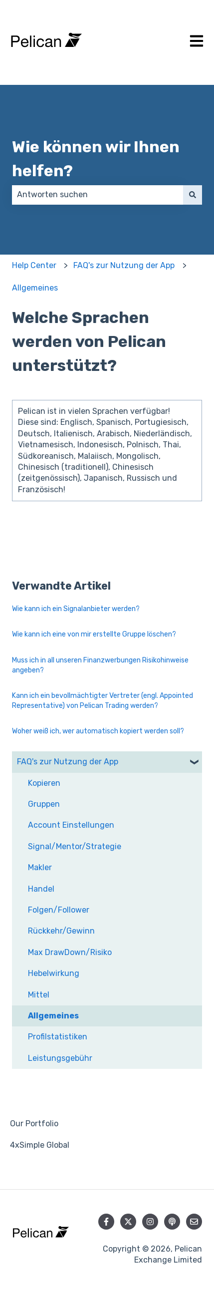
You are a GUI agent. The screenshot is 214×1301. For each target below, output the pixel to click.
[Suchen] (192, 194)
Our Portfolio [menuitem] (34, 1123)
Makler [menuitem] (40, 867)
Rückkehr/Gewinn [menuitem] (61, 931)
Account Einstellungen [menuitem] (71, 825)
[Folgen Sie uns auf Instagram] (150, 1222)
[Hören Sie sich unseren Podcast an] (172, 1222)
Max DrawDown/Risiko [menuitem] (70, 952)
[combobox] (97, 194)
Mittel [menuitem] (38, 994)
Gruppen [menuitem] (44, 804)
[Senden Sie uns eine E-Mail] (194, 1222)
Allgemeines (35, 288)
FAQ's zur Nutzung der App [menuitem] (67, 761)
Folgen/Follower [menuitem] (58, 910)
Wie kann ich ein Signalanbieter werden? (76, 609)
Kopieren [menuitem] (44, 783)
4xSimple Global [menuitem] (39, 1145)
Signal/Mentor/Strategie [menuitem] (74, 846)
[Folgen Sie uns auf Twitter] (128, 1222)
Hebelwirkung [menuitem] (53, 973)
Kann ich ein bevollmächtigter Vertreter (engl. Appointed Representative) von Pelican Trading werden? (102, 700)
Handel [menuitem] (41, 889)
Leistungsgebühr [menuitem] (60, 1058)
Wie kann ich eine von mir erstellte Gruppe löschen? (94, 634)
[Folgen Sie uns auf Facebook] (106, 1222)
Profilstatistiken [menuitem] (57, 1036)
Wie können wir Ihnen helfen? (96, 158)
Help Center (34, 265)
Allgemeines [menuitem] (53, 1015)
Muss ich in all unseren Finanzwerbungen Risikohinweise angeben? (100, 665)
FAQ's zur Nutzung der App (124, 265)
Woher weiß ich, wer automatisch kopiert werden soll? (98, 731)
